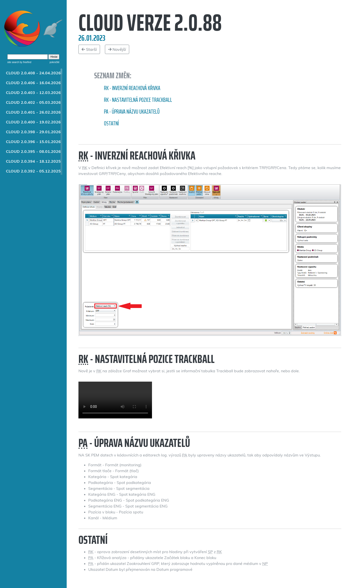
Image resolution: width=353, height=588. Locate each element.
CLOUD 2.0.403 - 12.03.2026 (33, 92)
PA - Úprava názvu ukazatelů (132, 111)
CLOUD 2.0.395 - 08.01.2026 (33, 151)
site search (13, 62)
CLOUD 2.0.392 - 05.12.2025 (33, 171)
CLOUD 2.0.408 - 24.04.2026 (33, 72)
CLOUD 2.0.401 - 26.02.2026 (33, 112)
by (25, 62)
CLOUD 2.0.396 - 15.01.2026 (33, 141)
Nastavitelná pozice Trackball (115, 400)
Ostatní (111, 123)
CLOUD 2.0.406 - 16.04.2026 (33, 82)
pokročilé (54, 62)
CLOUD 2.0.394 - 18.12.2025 (33, 161)
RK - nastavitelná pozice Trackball (138, 100)
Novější (117, 49)
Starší (89, 49)
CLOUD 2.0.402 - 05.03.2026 (33, 102)
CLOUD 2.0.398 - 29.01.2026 (33, 131)
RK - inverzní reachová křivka (132, 88)
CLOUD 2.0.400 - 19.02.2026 (33, 122)
